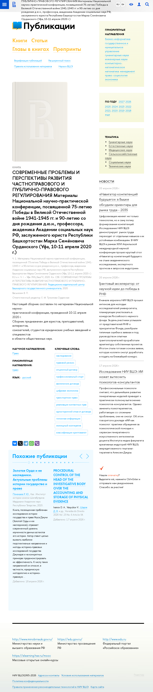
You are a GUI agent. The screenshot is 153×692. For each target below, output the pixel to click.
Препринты (67, 48)
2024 (115, 106)
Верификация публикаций (28, 60)
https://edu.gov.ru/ (70, 639)
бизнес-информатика (117, 39)
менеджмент (127, 71)
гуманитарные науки (117, 55)
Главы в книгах (30, 48)
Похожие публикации (39, 456)
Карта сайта (97, 687)
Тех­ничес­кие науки (120, 166)
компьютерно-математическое (115, 65)
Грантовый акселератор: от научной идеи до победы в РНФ (119, 288)
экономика (111, 79)
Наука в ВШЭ (66, 66)
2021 (108, 110)
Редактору (139, 674)
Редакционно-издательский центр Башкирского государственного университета (48, 286)
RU (118, 4)
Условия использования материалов (82, 675)
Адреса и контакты (48, 675)
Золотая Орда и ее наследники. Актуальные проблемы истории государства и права (30, 479)
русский (26, 377)
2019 (122, 110)
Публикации (49, 26)
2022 (128, 106)
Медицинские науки (120, 150)
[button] (29, 463)
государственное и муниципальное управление (116, 47)
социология (120, 75)
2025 (108, 106)
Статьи (39, 40)
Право (15, 353)
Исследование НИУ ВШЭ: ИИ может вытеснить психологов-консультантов (121, 376)
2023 (122, 106)
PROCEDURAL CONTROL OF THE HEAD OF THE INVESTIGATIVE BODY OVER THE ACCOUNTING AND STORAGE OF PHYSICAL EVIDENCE (70, 486)
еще (107, 114)
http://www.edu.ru (114, 639)
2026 (128, 101)
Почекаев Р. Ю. (21, 494)
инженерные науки (116, 59)
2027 (122, 101)
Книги (19, 40)
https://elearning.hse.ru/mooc (31, 655)
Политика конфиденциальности (30, 681)
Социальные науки (120, 162)
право (108, 75)
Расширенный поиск (59, 60)
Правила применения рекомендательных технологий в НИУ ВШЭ (50, 687)
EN (123, 4)
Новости (106, 181)
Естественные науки (121, 146)
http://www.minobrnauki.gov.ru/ (32, 639)
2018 (128, 110)
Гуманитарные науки (120, 142)
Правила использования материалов (33, 66)
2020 (115, 110)
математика (112, 71)
